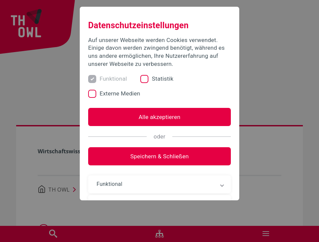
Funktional (113, 78)
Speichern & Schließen (159, 156)
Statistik (162, 78)
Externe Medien (120, 93)
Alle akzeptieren (159, 117)
